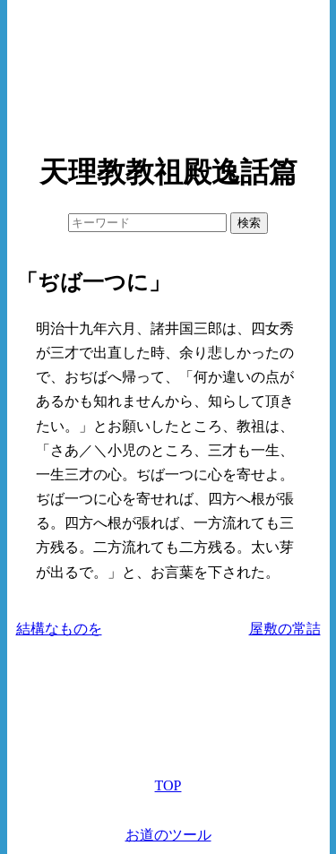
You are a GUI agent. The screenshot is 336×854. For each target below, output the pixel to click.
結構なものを (59, 628)
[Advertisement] (168, 71)
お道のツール (168, 834)
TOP (168, 785)
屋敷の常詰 (285, 628)
